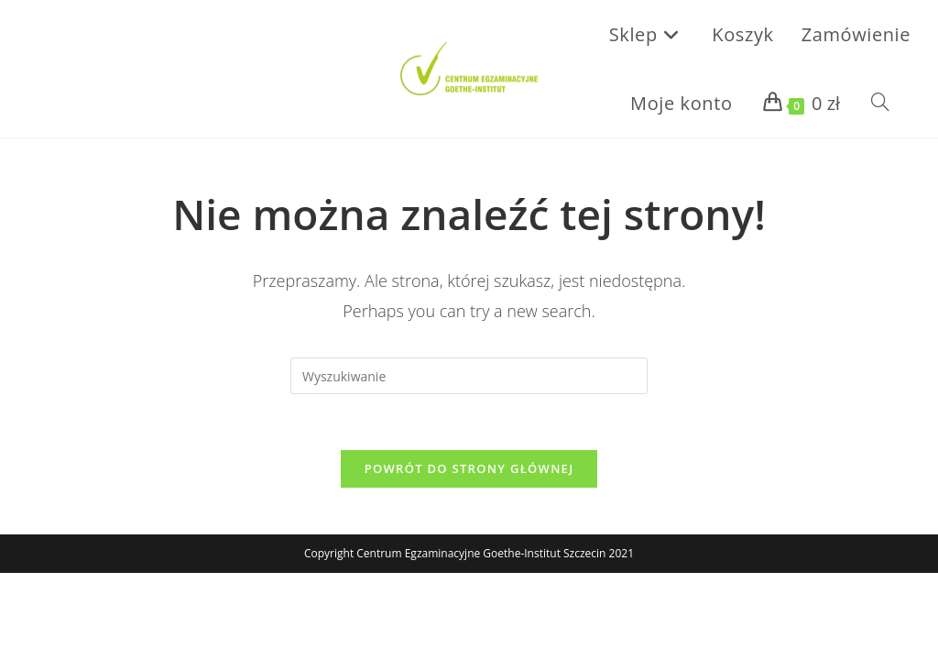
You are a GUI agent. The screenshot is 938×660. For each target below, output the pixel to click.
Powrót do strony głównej (469, 468)
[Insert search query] (469, 376)
